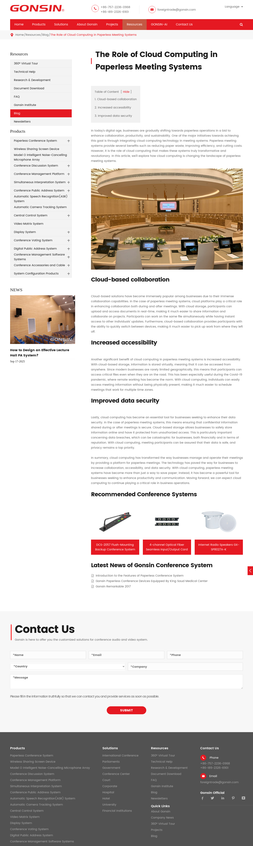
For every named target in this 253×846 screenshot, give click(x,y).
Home (18, 24)
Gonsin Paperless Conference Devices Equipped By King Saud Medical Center (152, 581)
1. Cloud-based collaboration (116, 99)
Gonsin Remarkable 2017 (113, 586)
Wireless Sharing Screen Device (36, 149)
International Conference (120, 755)
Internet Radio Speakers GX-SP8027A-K (218, 547)
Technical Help (24, 71)
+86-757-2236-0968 (115, 7)
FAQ (17, 96)
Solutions (61, 24)
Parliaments (111, 761)
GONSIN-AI (159, 24)
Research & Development (32, 80)
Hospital (108, 792)
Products (39, 24)
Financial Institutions (117, 810)
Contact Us (184, 24)
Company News (162, 817)
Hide (126, 92)
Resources (134, 24)
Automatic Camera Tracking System (40, 207)
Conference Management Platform (39, 174)
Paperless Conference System (35, 140)
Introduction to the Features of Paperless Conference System (139, 575)
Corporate (109, 786)
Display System (25, 232)
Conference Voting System (33, 240)
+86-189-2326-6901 (115, 12)
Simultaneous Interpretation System (40, 182)
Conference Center (116, 774)
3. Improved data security (113, 116)
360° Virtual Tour (26, 63)
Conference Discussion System (36, 165)
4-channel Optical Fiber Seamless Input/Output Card (167, 547)
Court (106, 780)
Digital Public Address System (35, 248)
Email (213, 776)
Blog (45, 35)
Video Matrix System (28, 223)
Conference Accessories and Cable (39, 265)
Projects (112, 24)
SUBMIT (126, 710)
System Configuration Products (36, 273)
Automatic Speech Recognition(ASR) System (41, 199)
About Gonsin (87, 24)
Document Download (29, 88)
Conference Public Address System (39, 190)
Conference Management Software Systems (39, 257)
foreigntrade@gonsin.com (176, 9)
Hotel (106, 798)
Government (111, 768)
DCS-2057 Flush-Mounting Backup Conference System (115, 547)
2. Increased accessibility (113, 107)
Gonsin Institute (25, 105)
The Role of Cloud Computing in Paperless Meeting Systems (93, 35)
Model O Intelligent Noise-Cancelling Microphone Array (40, 157)
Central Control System (30, 215)
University (109, 804)
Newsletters (22, 121)
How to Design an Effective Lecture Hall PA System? (39, 353)
